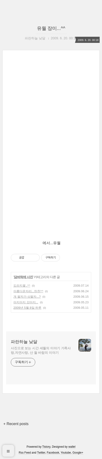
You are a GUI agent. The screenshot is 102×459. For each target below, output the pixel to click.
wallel (71, 446)
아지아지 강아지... (25, 302)
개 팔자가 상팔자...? (27, 296)
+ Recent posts (15, 424)
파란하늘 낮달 (24, 341)
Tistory (46, 446)
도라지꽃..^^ (21, 285)
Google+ (77, 452)
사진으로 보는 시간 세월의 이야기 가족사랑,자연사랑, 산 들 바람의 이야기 (41, 350)
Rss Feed (25, 452)
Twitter (41, 452)
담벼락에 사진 (23, 277)
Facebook (53, 452)
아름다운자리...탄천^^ (28, 291)
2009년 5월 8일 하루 (27, 307)
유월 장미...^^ (51, 28)
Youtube (66, 452)
